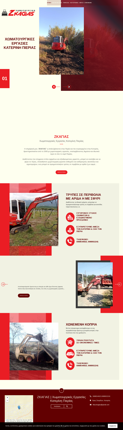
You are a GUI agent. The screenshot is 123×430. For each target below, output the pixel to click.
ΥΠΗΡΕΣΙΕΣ (76, 2)
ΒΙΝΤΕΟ (91, 2)
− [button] (7, 400)
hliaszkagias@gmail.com (101, 405)
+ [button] (7, 397)
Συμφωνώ (112, 426)
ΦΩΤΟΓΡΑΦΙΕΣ (84, 2)
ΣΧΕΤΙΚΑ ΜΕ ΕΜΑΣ (66, 2)
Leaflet (7, 420)
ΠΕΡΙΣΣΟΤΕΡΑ (61, 172)
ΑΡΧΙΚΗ (59, 2)
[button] (54, 87)
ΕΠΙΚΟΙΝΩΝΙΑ (97, 2)
